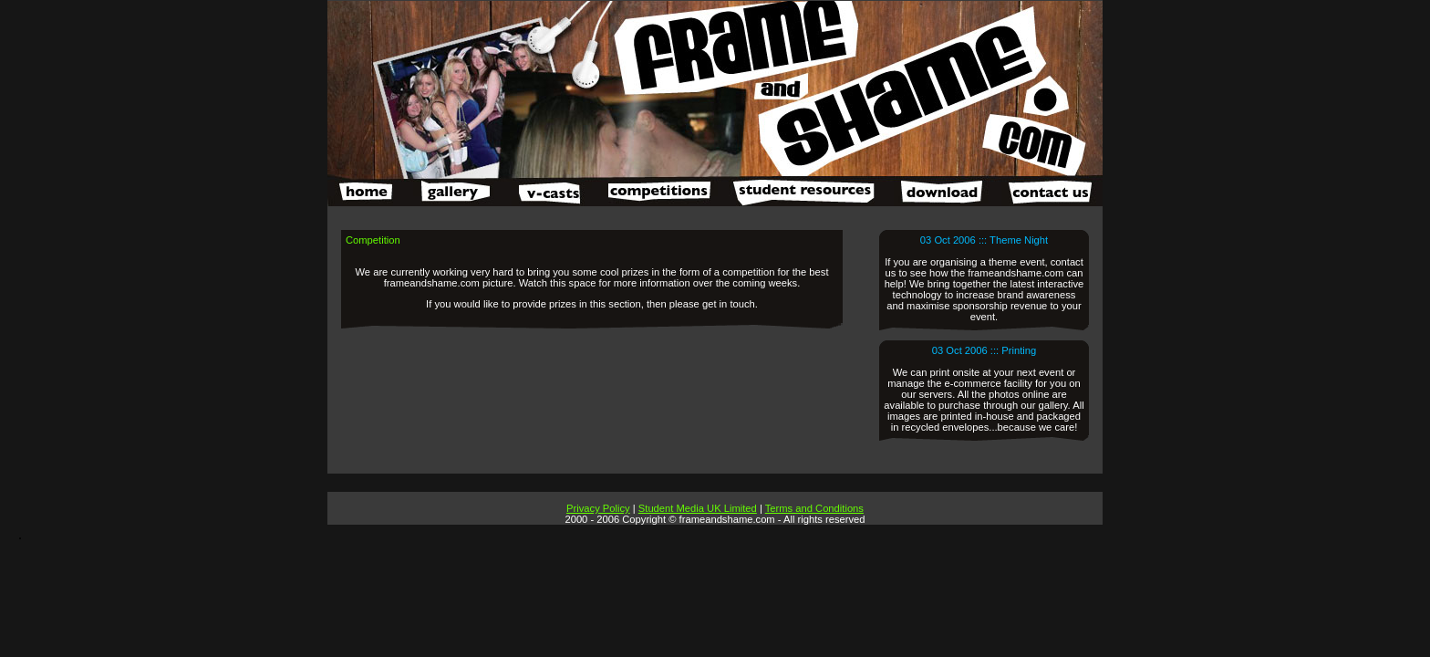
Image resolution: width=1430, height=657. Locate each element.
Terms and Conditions (814, 508)
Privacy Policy (598, 508)
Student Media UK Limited (697, 508)
